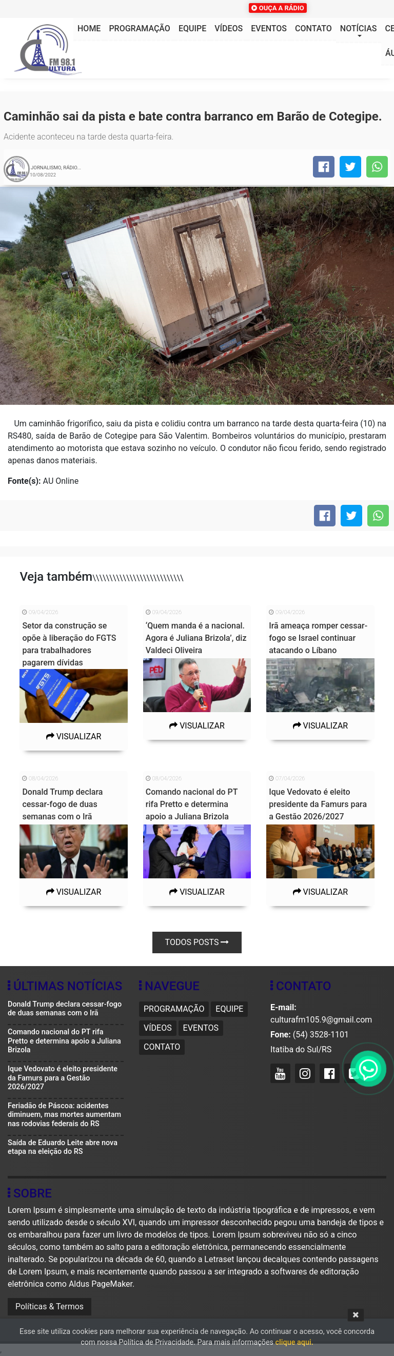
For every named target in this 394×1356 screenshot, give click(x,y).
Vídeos (228, 28)
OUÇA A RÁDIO (277, 8)
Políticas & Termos (49, 1306)
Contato (313, 28)
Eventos (269, 28)
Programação (139, 28)
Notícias (358, 28)
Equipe (192, 28)
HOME (89, 28)
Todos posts (197, 942)
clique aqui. (294, 1342)
